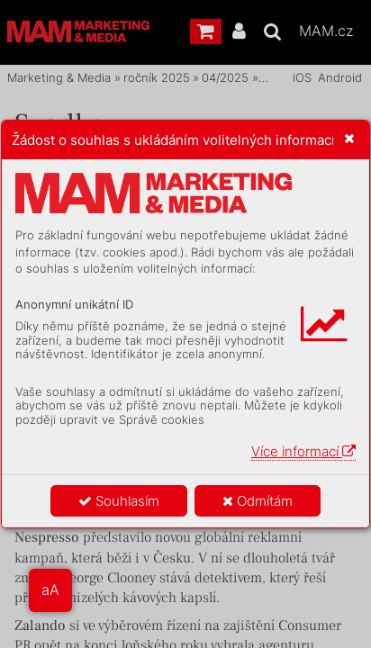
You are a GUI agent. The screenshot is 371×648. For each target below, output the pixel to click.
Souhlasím (118, 500)
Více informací (303, 451)
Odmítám (257, 500)
